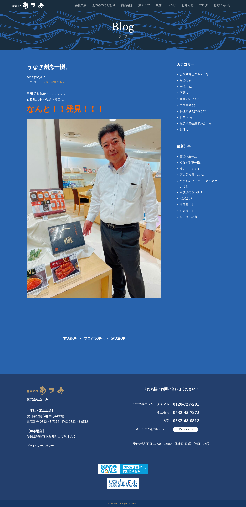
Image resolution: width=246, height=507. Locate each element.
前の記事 (70, 338)
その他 (186, 80)
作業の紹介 (189, 98)
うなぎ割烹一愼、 (191, 162)
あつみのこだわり (103, 5)
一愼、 (186, 86)
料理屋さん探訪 (193, 111)
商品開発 (187, 105)
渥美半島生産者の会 (195, 123)
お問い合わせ (222, 5)
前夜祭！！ (187, 204)
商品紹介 (127, 5)
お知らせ (187, 5)
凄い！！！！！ (190, 168)
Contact (184, 429)
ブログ (203, 5)
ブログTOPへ (94, 338)
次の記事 (118, 338)
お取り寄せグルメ (53, 82)
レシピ (171, 5)
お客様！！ (187, 210)
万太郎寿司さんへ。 (193, 174)
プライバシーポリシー (40, 445)
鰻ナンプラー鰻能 (149, 5)
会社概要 (80, 5)
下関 (184, 92)
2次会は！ (186, 198)
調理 (184, 129)
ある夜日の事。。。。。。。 (198, 216)
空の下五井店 (188, 156)
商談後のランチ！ (191, 192)
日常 (186, 117)
